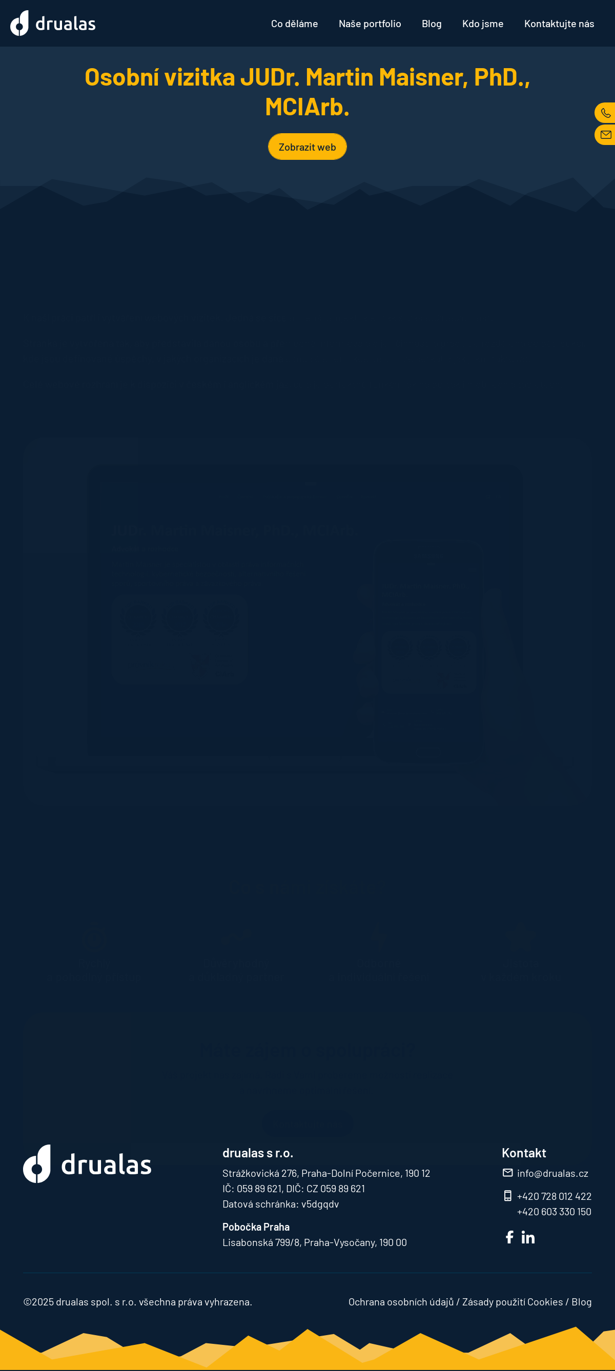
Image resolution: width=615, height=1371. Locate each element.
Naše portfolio (370, 23)
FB (510, 1237)
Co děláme (294, 23)
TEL (604, 112)
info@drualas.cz (552, 1173)
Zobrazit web (307, 146)
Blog (432, 23)
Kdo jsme (483, 23)
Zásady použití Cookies (512, 1301)
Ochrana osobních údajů (401, 1301)
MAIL (604, 134)
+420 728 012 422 (554, 1196)
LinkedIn (528, 1237)
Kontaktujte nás (559, 23)
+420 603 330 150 (554, 1211)
